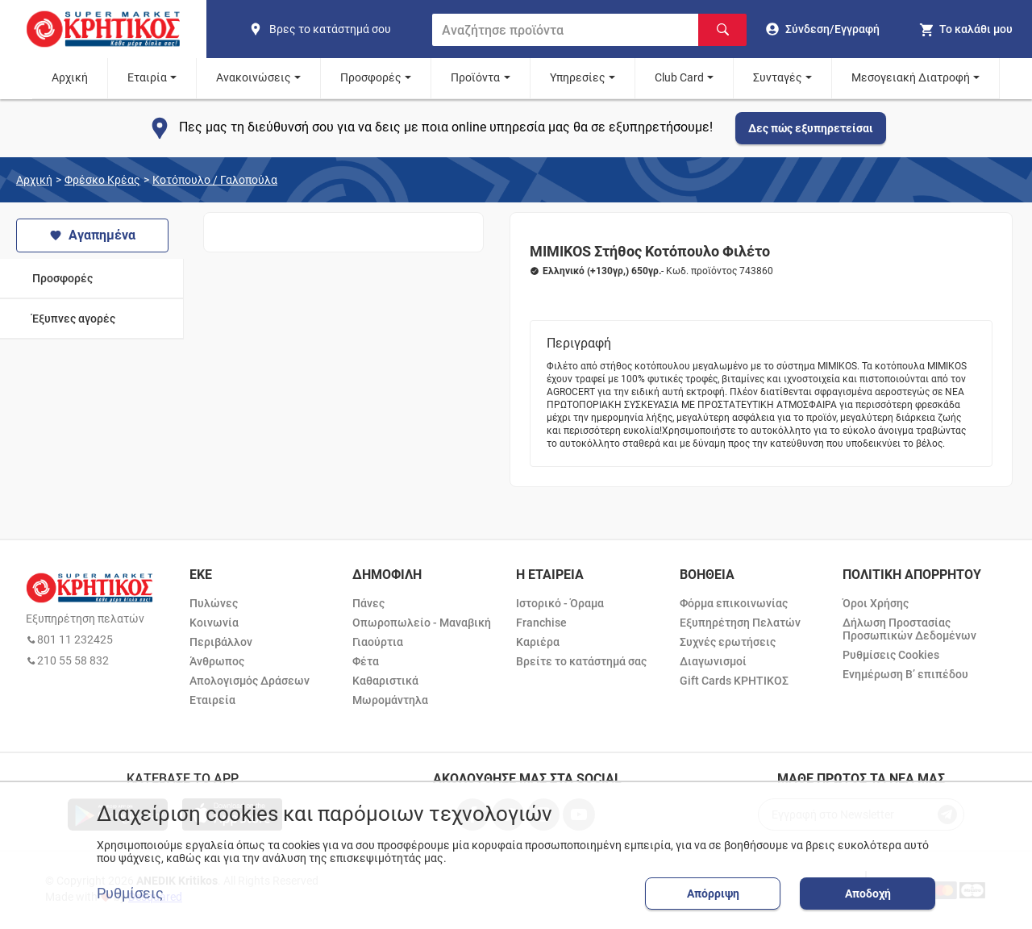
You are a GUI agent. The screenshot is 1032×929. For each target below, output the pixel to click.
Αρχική (70, 77)
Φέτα (365, 661)
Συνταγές (777, 77)
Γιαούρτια (377, 641)
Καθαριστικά (385, 680)
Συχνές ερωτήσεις (728, 641)
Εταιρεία (212, 700)
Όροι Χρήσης (876, 603)
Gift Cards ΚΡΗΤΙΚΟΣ (734, 680)
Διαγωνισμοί (713, 661)
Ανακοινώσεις (253, 77)
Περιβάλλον (220, 641)
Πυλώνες (213, 603)
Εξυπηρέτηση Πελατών (740, 622)
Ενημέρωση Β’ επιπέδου (905, 674)
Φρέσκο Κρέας (102, 179)
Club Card (679, 77)
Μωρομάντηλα (390, 700)
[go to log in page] (823, 29)
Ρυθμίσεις (130, 893)
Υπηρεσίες (577, 77)
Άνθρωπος (216, 661)
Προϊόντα (475, 77)
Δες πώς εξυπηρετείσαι (810, 128)
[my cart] (965, 29)
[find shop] (333, 29)
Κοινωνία (214, 622)
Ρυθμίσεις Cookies (891, 654)
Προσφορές (371, 77)
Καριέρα (538, 641)
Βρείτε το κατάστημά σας (581, 661)
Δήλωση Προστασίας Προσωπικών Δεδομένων (909, 629)
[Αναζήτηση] (722, 30)
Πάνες (368, 603)
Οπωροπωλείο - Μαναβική (421, 622)
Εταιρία (147, 77)
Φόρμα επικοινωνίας (734, 603)
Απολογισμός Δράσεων (249, 680)
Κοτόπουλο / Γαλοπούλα (214, 179)
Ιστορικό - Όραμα (560, 603)
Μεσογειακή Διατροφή (910, 77)
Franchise (541, 622)
